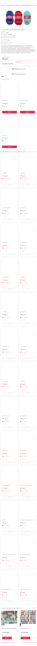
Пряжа (17, 5)
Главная (2, 5)
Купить (9, 112)
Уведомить (18, 61)
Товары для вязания (10, 5)
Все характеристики (5, 45)
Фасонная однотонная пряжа (26, 5)
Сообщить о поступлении (7, 63)
